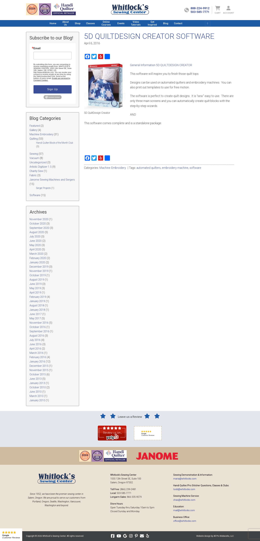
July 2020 (35, 236)
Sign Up (52, 89)
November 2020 (39, 219)
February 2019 (38, 296)
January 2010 (37, 400)
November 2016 (39, 322)
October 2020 (38, 223)
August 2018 (37, 305)
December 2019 (39, 266)
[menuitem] (53, 23)
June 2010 (36, 391)
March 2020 (36, 253)
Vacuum (34, 158)
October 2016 (38, 327)
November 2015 (39, 370)
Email (37, 48)
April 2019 (35, 292)
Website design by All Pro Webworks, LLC (215, 536)
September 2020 (39, 227)
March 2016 (36, 352)
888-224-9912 (200, 8)
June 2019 (36, 284)
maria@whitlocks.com (184, 478)
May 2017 (35, 318)
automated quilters (148, 167)
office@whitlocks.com (184, 521)
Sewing (34, 153)
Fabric (33, 175)
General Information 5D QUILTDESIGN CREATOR (161, 65)
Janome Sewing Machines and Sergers (52, 179)
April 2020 (35, 249)
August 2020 (37, 232)
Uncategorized (38, 162)
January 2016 (37, 361)
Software (35, 195)
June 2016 (36, 344)
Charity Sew (36, 171)
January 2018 (37, 309)
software (195, 167)
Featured (35, 125)
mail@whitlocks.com (184, 510)
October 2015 (38, 374)
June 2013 (36, 378)
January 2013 (37, 383)
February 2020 (38, 258)
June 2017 (36, 314)
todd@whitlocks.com (184, 489)
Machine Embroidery (112, 167)
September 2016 (39, 331)
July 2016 (35, 340)
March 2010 (36, 396)
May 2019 (35, 288)
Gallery (33, 130)
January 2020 (37, 262)
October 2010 (38, 387)
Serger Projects (43, 188)
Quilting (34, 138)
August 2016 (37, 335)
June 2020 (36, 240)
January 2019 (37, 301)
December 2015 (39, 365)
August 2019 (37, 279)
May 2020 (35, 245)
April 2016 (35, 348)
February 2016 (38, 357)
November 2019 (39, 271)
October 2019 (38, 275)
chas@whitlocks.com (184, 500)
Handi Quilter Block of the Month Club (54, 142)
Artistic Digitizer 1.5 (41, 166)
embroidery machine (175, 167)
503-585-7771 (200, 12)
